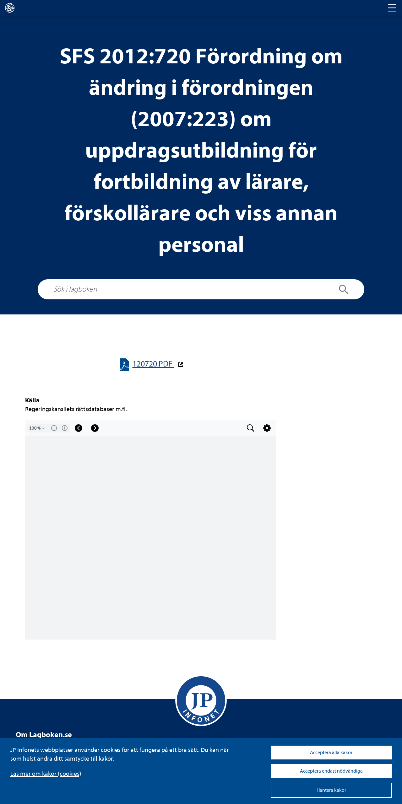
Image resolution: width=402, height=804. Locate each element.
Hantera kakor (331, 790)
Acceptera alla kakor (331, 752)
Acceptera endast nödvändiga (331, 771)
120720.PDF (153, 364)
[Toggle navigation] (392, 8)
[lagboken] (9, 8)
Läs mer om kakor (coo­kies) (45, 773)
